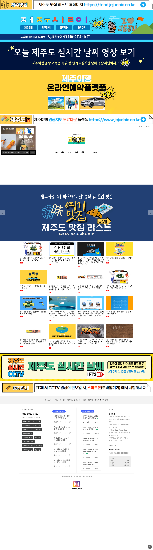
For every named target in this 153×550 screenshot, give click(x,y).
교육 (56, 152)
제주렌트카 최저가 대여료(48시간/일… (90, 439)
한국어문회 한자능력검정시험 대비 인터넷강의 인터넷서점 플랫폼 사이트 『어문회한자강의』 (33, 342)
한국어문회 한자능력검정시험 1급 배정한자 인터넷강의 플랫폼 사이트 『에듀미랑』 (119, 342)
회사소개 (48, 400)
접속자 (90, 400)
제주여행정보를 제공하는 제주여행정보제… (90, 451)
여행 (62, 152)
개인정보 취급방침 (73, 400)
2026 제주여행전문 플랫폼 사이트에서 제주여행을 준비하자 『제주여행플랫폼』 (62, 343)
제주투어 (39, 446)
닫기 (32, 152)
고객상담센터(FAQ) (27, 409)
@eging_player (76, 488)
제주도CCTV (27, 429)
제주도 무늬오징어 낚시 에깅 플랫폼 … (90, 428)
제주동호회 (27, 421)
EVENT (95, 152)
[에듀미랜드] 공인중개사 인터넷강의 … (62, 417)
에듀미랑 (37, 450)
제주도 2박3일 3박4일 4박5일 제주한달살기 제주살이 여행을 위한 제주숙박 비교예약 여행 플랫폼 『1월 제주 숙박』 (62, 315)
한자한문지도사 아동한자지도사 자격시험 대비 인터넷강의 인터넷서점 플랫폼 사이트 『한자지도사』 (62, 288)
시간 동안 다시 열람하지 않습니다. (15, 152)
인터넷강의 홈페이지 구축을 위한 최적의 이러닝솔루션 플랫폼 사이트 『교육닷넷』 (62, 260)
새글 (84, 400)
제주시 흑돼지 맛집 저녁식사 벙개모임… (91, 417)
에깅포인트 (36, 425)
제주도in (37, 437)
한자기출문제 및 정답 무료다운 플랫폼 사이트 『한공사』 (33, 313)
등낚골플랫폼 (27, 433)
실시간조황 (36, 421)
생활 (83, 152)
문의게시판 (27, 425)
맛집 (69, 152)
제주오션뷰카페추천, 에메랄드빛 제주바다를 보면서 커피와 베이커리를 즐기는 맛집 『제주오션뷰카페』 (90, 314)
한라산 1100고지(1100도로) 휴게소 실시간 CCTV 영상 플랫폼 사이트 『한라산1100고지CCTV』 (90, 342)
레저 (76, 152)
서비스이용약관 (59, 400)
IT (88, 152)
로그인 (141, 127)
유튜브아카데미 (28, 446)
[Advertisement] (76, 170)
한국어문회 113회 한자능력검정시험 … (61, 439)
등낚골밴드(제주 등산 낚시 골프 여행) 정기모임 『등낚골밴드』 (33, 259)
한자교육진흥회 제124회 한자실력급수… (62, 428)
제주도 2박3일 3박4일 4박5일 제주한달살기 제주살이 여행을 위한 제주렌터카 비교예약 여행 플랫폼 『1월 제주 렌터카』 (90, 261)
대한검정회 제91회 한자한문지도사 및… (62, 461)
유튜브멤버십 (27, 450)
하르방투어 (37, 429)
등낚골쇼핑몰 (27, 437)
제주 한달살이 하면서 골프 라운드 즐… (90, 463)
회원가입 (149, 127)
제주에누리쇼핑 (28, 441)
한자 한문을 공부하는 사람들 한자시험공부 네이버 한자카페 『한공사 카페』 (90, 288)
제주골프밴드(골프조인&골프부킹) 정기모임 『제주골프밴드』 (119, 287)
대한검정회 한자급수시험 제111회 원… (61, 450)
